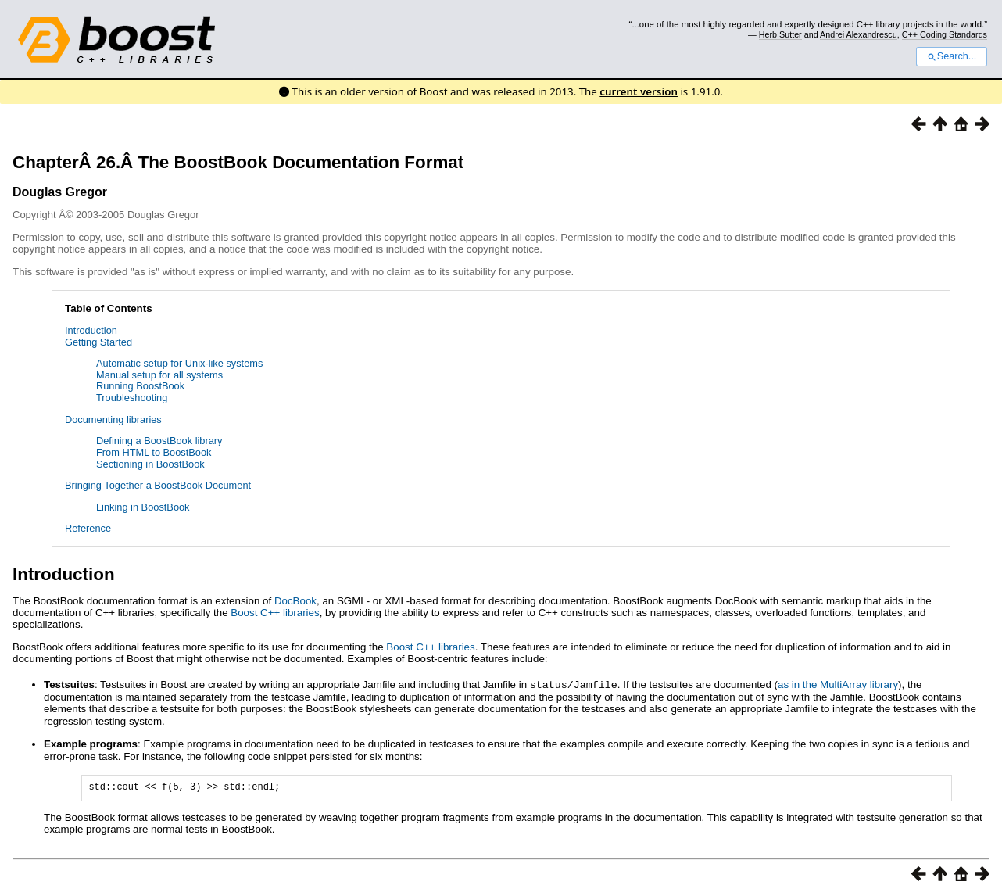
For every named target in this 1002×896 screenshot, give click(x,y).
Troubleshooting (131, 397)
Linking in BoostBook (143, 507)
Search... (951, 56)
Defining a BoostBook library (159, 440)
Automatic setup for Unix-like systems (179, 363)
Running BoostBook (140, 386)
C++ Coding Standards (944, 34)
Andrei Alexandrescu (858, 34)
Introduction (91, 330)
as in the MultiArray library (838, 684)
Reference (88, 528)
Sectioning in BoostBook (150, 464)
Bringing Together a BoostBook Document (158, 485)
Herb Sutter (780, 34)
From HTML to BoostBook (153, 452)
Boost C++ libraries (275, 612)
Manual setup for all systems (159, 375)
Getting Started (98, 342)
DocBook (295, 601)
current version (638, 91)
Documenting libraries (113, 419)
